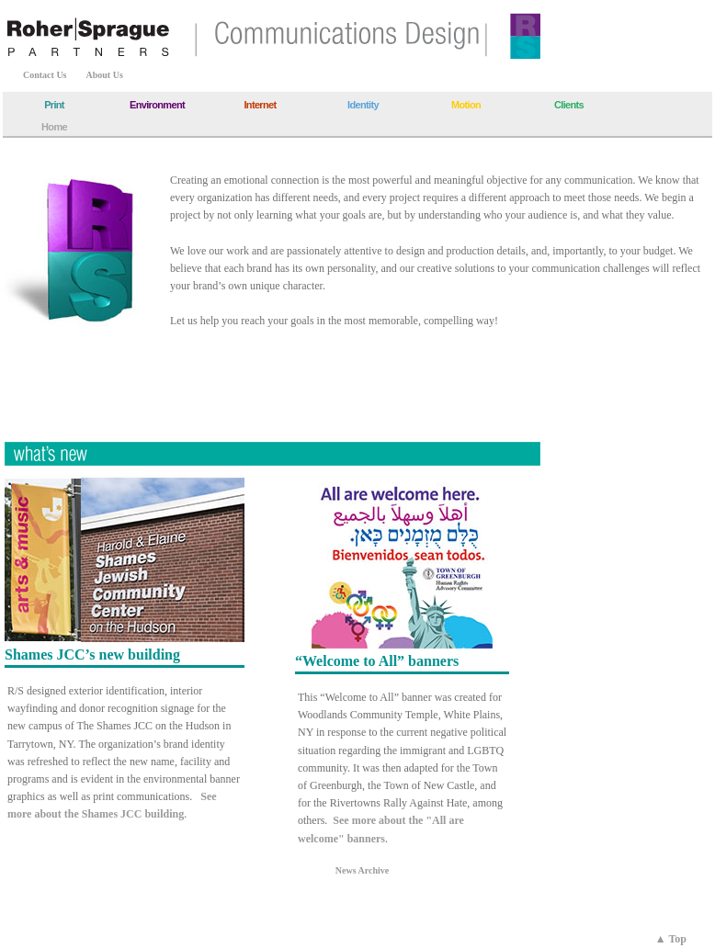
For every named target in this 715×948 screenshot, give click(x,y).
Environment (157, 104)
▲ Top (671, 938)
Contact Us (45, 75)
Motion (466, 104)
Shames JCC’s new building (92, 654)
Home (54, 126)
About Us (104, 75)
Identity (363, 104)
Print (54, 104)
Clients (569, 104)
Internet (260, 104)
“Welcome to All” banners (377, 661)
